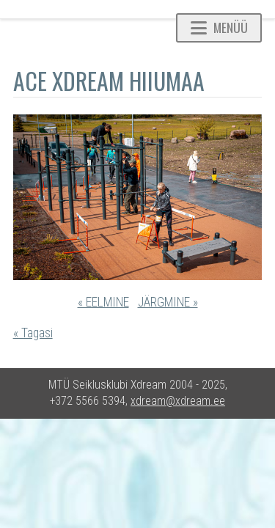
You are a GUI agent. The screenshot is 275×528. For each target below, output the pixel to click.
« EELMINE (103, 302)
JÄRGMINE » (168, 302)
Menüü (219, 27)
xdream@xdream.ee (178, 401)
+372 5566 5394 (87, 401)
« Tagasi (33, 333)
